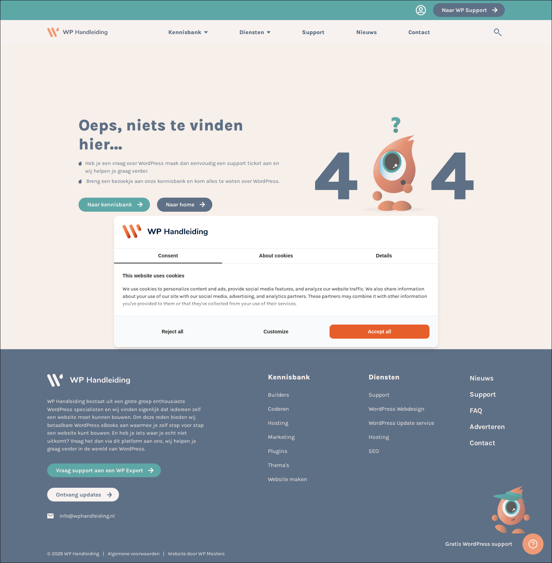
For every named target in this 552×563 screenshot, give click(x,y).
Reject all (172, 331)
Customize (276, 331)
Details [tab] (384, 255)
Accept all (379, 331)
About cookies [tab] (276, 255)
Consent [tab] (168, 255)
